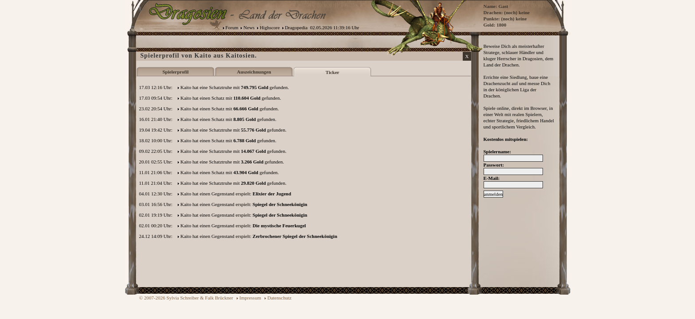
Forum (232, 27)
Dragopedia (296, 27)
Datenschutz (279, 297)
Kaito (185, 87)
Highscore (270, 27)
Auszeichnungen (254, 71)
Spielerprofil (175, 71)
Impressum (250, 297)
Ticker (333, 72)
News (248, 27)
